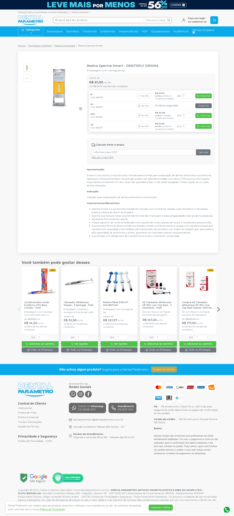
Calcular (203, 152)
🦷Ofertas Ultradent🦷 (80, 12)
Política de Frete (27, 412)
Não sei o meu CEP (102, 157)
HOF (145, 31)
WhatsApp (61, 12)
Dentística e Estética (40, 45)
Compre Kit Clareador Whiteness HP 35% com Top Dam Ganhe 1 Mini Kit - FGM (197, 305)
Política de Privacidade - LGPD (35, 441)
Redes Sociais (48, 12)
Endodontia (107, 31)
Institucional (33, 12)
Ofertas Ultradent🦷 (203, 31)
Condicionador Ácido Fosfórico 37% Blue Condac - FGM (36, 305)
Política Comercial (28, 417)
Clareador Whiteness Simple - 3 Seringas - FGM (78, 303)
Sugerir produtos (164, 369)
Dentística (72, 31)
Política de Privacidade (52, 509)
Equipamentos (160, 31)
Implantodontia (128, 31)
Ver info (143, 96)
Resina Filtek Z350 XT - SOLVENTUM (116, 303)
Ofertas (21, 12)
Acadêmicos (181, 31)
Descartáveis (55, 31)
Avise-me (203, 105)
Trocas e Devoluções (29, 422)
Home (21, 45)
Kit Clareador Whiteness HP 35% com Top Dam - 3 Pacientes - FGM (157, 305)
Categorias (30, 31)
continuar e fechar (161, 507)
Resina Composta (65, 45)
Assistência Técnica (28, 426)
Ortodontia (89, 31)
